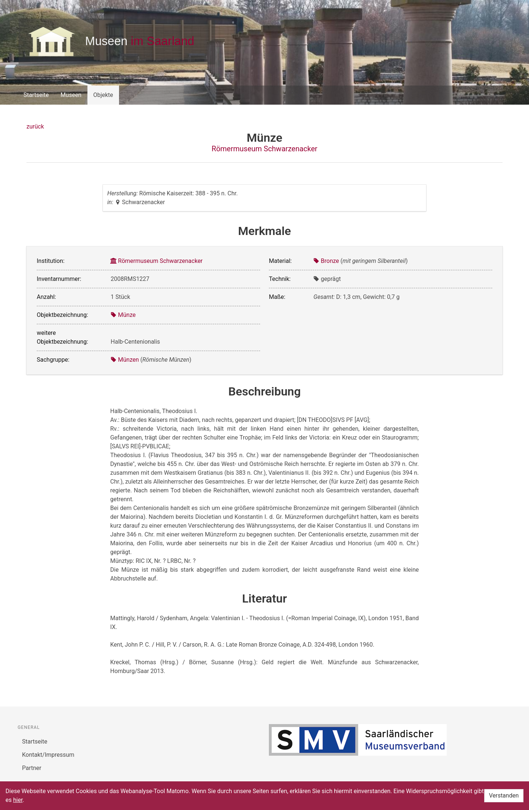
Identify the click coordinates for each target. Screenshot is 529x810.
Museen (71, 94)
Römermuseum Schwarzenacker (264, 148)
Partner (32, 767)
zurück (35, 126)
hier (18, 799)
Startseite (36, 94)
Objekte (103, 94)
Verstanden (504, 795)
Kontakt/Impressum (48, 754)
